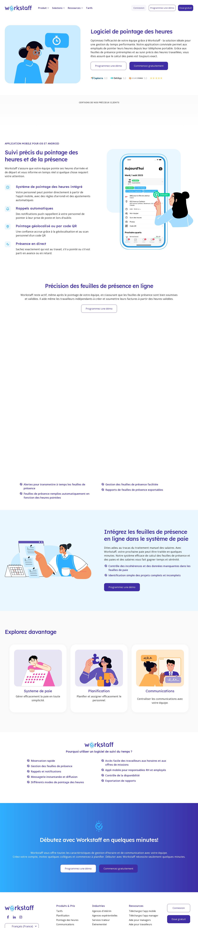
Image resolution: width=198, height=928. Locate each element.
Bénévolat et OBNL (102, 891)
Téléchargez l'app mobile (142, 851)
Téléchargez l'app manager (143, 856)
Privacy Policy (39, 920)
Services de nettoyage (104, 869)
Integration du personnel (69, 887)
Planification (99, 631)
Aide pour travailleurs (140, 865)
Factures (60, 873)
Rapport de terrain (66, 882)
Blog (131, 869)
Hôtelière (97, 873)
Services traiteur (101, 860)
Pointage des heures (67, 860)
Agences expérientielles (105, 856)
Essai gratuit (179, 859)
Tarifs (89, 8)
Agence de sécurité (102, 887)
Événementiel (99, 865)
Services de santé (101, 882)
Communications (160, 631)
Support (133, 893)
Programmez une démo (108, 65)
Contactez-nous (137, 897)
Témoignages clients (140, 878)
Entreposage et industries (106, 878)
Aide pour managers (140, 860)
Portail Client (63, 878)
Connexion (179, 848)
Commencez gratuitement (149, 65)
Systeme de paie (38, 631)
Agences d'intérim (101, 851)
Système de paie (65, 869)
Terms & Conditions (15, 920)
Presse (132, 873)
